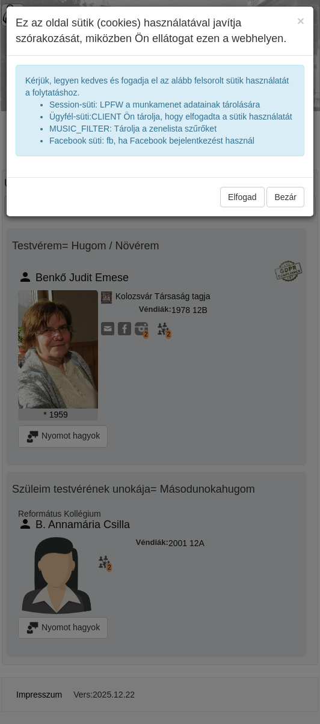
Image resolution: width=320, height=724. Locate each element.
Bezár (285, 197)
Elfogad (242, 197)
